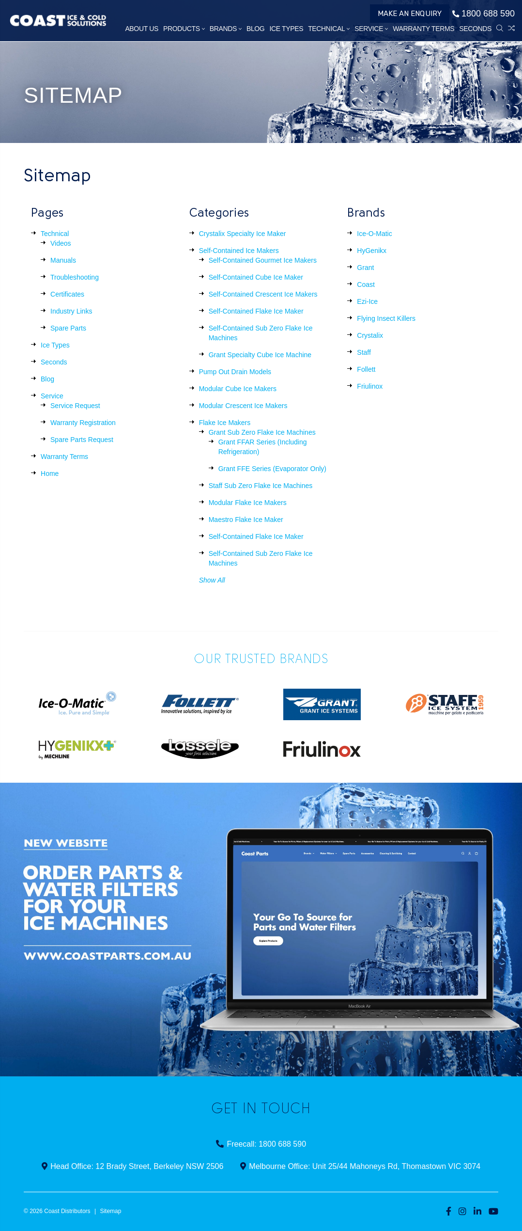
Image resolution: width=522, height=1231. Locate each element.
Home (50, 473)
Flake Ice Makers (225, 422)
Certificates (67, 294)
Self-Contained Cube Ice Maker (256, 277)
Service (371, 28)
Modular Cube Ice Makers (237, 389)
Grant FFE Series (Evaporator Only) (272, 469)
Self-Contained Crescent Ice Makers (263, 294)
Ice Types (286, 28)
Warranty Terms (423, 28)
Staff (364, 352)
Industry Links (71, 311)
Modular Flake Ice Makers (248, 502)
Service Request (75, 406)
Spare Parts (68, 328)
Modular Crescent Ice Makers (243, 406)
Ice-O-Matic (374, 233)
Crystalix (370, 335)
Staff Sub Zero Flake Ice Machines (261, 485)
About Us (141, 28)
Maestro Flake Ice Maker (246, 519)
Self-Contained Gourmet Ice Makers (263, 260)
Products (184, 28)
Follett (366, 369)
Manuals (63, 260)
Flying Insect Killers (386, 318)
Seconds (475, 28)
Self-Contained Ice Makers (239, 250)
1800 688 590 (483, 13)
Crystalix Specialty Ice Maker (242, 233)
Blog (255, 28)
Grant (365, 267)
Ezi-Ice (367, 301)
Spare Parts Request (81, 439)
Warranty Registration (83, 422)
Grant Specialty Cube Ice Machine (260, 355)
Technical (329, 28)
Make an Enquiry (410, 13)
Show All (212, 580)
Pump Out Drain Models (235, 372)
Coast (366, 284)
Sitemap (110, 1211)
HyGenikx (371, 250)
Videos (60, 243)
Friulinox (370, 386)
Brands (226, 28)
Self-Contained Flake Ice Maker (256, 311)
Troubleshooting (74, 277)
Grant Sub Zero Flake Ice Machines (262, 432)
